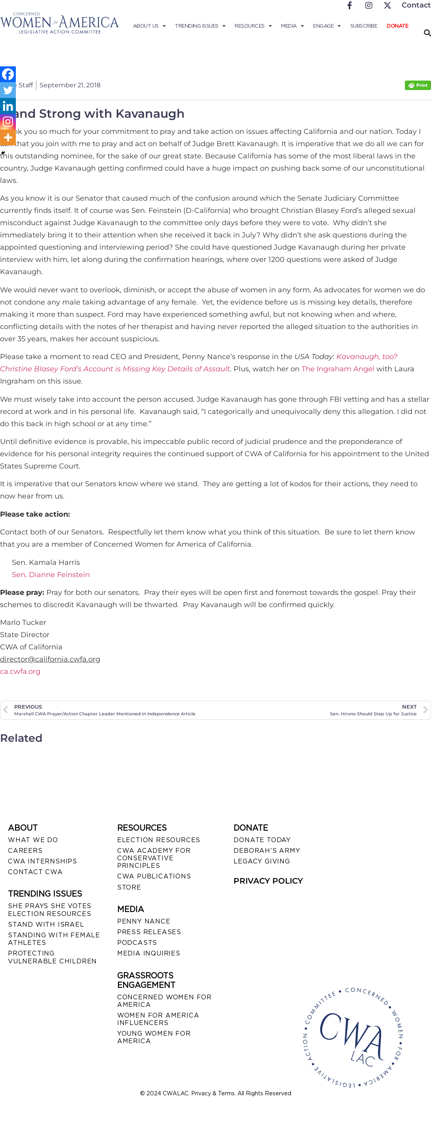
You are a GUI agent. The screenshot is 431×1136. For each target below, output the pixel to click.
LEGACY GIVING (262, 861)
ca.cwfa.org (20, 671)
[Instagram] (8, 122)
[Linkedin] (8, 106)
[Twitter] (8, 90)
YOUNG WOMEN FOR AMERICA (154, 1037)
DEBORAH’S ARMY (267, 850)
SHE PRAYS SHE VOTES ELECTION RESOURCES (49, 909)
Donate (397, 26)
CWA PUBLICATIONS (154, 876)
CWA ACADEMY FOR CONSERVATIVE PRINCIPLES (154, 858)
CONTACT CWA (35, 872)
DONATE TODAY (262, 840)
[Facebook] (8, 74)
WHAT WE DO (33, 840)
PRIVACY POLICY (268, 881)
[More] (8, 137)
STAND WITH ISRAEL (46, 924)
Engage (327, 26)
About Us (149, 26)
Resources (253, 26)
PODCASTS (137, 942)
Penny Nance (144, 921)
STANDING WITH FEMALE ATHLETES (54, 938)
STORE (129, 887)
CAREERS (25, 850)
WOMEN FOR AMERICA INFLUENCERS (158, 1019)
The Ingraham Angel (338, 369)
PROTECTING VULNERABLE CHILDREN (52, 957)
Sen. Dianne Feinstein (51, 574)
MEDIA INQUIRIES (148, 953)
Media (292, 26)
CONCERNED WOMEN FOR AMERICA (164, 1000)
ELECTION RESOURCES (158, 840)
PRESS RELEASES (149, 932)
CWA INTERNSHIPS (42, 861)
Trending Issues (200, 26)
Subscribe (364, 26)
